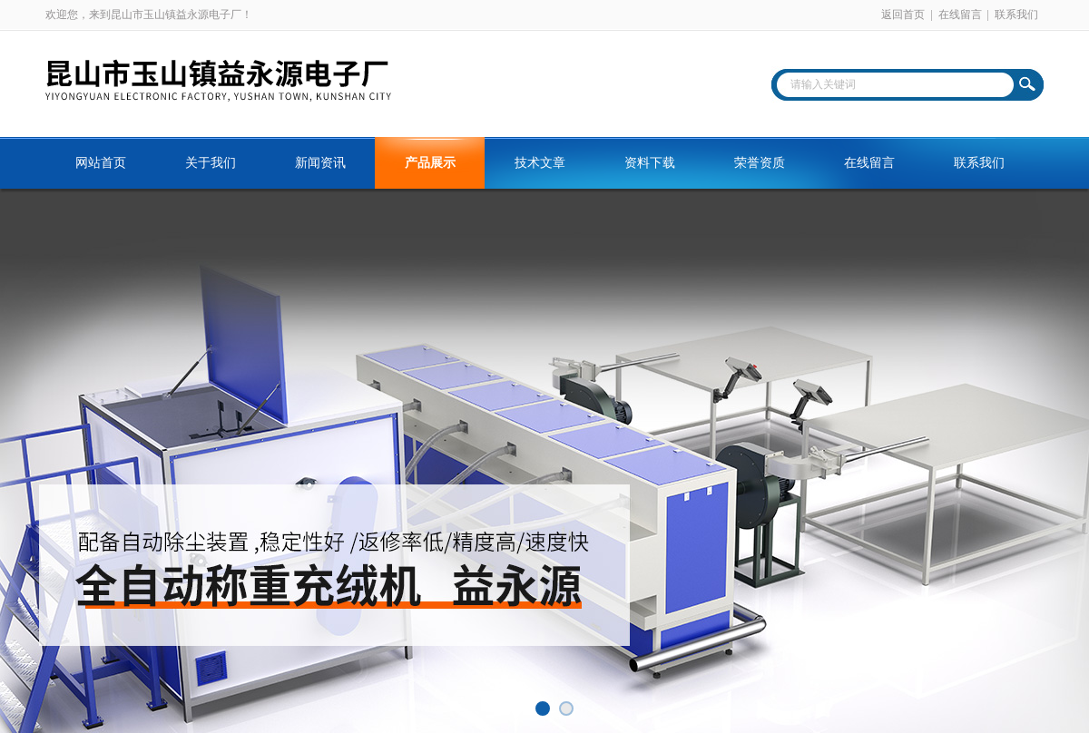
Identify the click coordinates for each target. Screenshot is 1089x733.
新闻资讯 (320, 163)
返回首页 (903, 14)
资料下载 (649, 163)
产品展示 (430, 163)
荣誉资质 (759, 163)
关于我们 (210, 163)
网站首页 (100, 163)
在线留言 (960, 14)
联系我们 (1016, 14)
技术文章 (540, 163)
